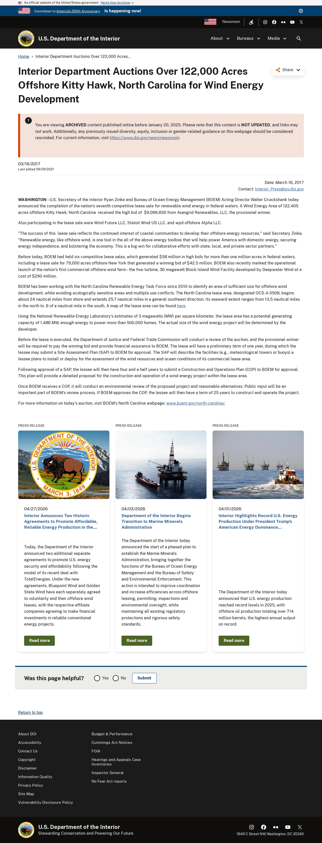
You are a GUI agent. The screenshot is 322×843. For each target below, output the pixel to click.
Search (299, 38)
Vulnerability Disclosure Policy (45, 802)
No (123, 678)
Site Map (26, 794)
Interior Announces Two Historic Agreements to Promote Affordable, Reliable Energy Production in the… (61, 521)
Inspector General (108, 773)
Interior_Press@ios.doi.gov (279, 189)
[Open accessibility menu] (251, 22)
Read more (39, 640)
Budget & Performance (112, 734)
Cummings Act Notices (112, 742)
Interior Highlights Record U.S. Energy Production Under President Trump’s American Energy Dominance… (258, 521)
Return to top (30, 712)
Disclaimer (27, 768)
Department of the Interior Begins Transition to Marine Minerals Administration (156, 521)
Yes (105, 678)
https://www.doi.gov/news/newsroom (145, 137)
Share (287, 69)
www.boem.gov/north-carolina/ (195, 403)
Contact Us (28, 751)
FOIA (96, 751)
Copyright (26, 759)
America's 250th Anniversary (78, 11)
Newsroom (231, 21)
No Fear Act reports (109, 781)
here (181, 305)
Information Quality (35, 777)
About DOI (27, 734)
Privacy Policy (30, 785)
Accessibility (29, 742)
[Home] (26, 38)
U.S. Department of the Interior (79, 38)
